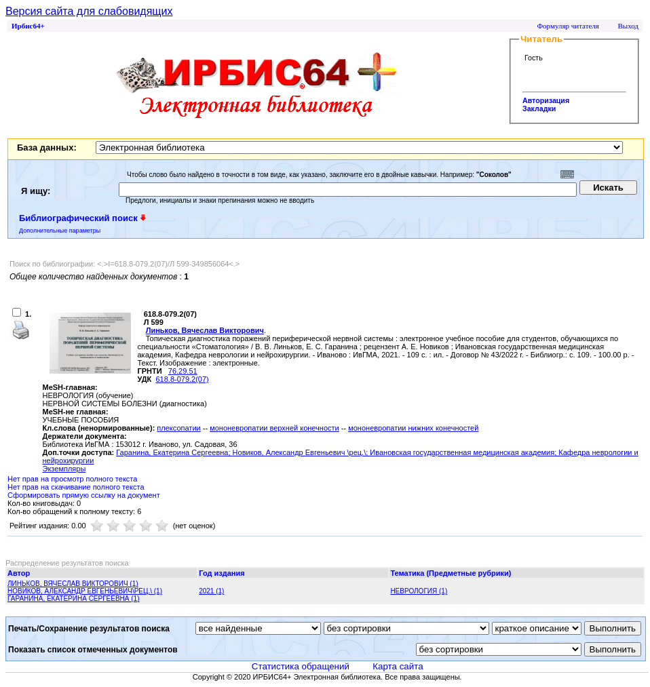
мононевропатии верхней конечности (274, 428)
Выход (627, 26)
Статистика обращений (300, 666)
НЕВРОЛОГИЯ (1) (418, 591)
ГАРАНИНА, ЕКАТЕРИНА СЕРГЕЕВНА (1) (73, 598)
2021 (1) (211, 591)
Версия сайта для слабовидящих (88, 11)
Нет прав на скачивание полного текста (76, 487)
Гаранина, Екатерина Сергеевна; (174, 452)
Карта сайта (397, 666)
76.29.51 (182, 371)
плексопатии (178, 428)
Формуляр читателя (568, 26)
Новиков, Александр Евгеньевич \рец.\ (299, 452)
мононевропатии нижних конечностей (413, 428)
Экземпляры (64, 469)
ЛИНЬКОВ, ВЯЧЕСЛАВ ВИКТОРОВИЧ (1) (72, 583)
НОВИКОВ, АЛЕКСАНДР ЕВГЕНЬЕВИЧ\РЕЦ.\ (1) (84, 591)
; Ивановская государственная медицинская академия (460, 452)
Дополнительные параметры (59, 230)
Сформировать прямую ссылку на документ (83, 495)
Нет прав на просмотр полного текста (72, 479)
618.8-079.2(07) (181, 379)
